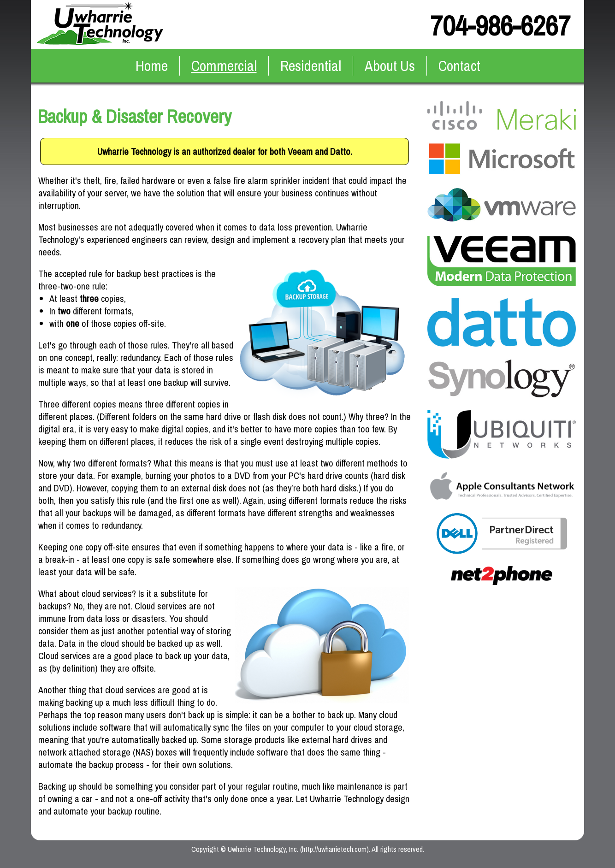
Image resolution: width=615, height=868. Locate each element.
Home (152, 66)
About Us (390, 66)
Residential (310, 66)
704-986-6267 (500, 25)
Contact (459, 66)
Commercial (224, 66)
